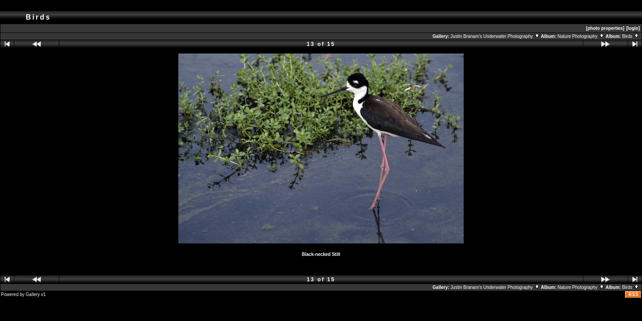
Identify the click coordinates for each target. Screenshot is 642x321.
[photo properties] (605, 28)
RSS (633, 294)
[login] (633, 28)
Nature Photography (581, 36)
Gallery (33, 294)
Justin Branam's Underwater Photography (495, 36)
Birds (630, 36)
